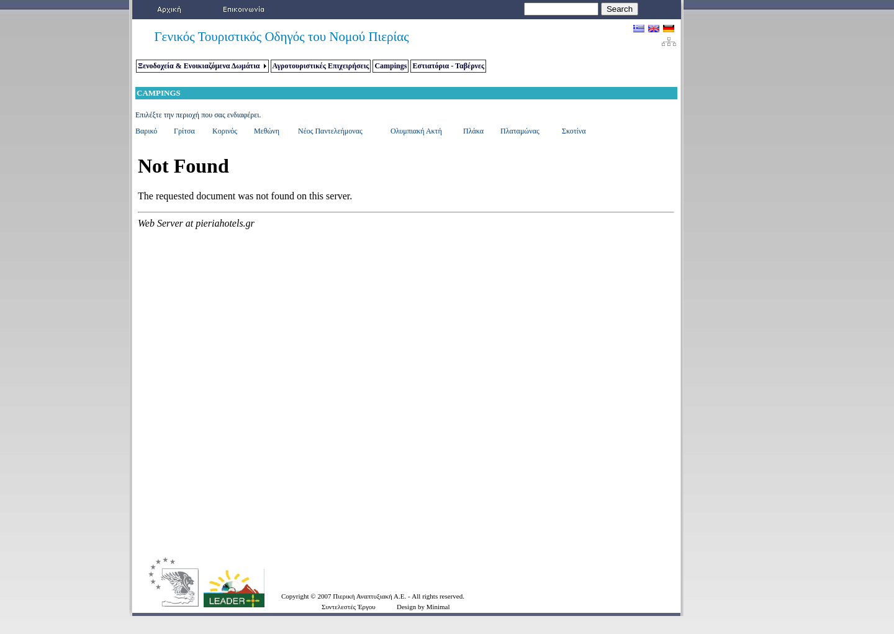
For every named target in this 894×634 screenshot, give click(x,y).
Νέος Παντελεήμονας (330, 131)
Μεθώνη (266, 131)
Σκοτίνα (574, 131)
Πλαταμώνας (520, 131)
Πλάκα (473, 131)
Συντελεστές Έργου (349, 606)
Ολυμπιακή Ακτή (416, 131)
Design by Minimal (423, 606)
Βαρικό (146, 131)
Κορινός (224, 131)
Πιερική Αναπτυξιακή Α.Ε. (370, 596)
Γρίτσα (184, 131)
